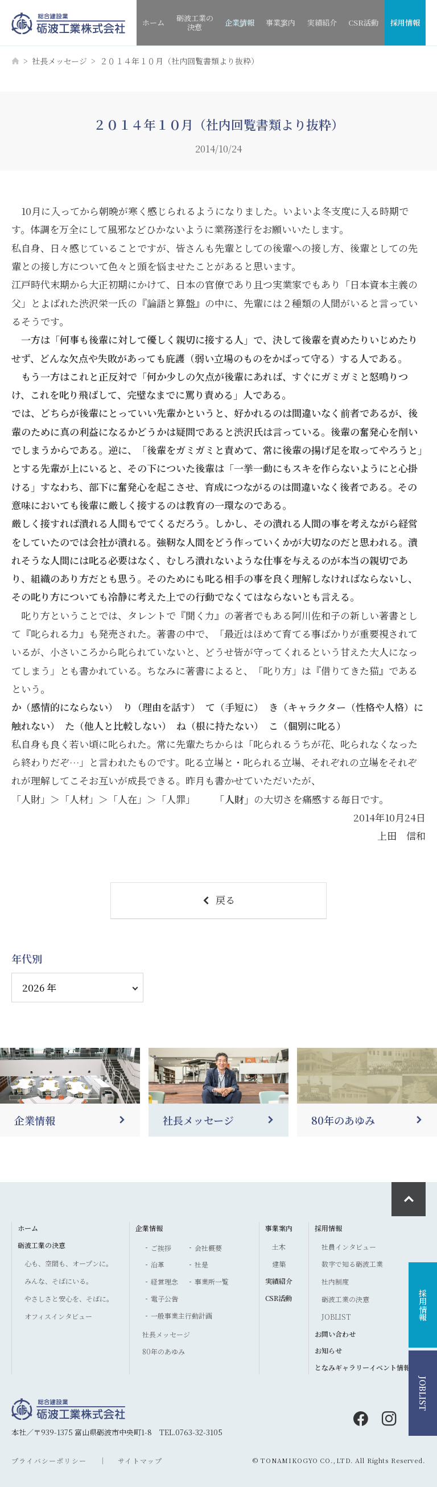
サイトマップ (140, 1460)
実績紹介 (322, 22)
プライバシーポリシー (48, 1460)
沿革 (157, 1264)
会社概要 (208, 1248)
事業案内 (280, 27)
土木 (279, 1246)
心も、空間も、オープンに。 (68, 1263)
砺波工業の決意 (194, 25)
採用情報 (405, 22)
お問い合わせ (335, 1334)
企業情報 (239, 27)
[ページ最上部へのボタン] (408, 1199)
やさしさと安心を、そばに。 (68, 1298)
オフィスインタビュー (58, 1316)
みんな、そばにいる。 (58, 1281)
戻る (218, 900)
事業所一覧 (212, 1281)
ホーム (153, 22)
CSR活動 (363, 22)
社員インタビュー (348, 1246)
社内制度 (335, 1281)
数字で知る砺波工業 (352, 1264)
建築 (279, 1264)
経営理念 (164, 1281)
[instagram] (389, 1419)
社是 (201, 1264)
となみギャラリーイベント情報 (362, 1367)
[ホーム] (15, 61)
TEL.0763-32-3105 (190, 1432)
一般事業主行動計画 (181, 1315)
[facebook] (361, 1419)
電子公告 (164, 1298)
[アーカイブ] (77, 987)
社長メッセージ (59, 61)
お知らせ (328, 1350)
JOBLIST (336, 1316)
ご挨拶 (161, 1248)
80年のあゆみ (163, 1351)
